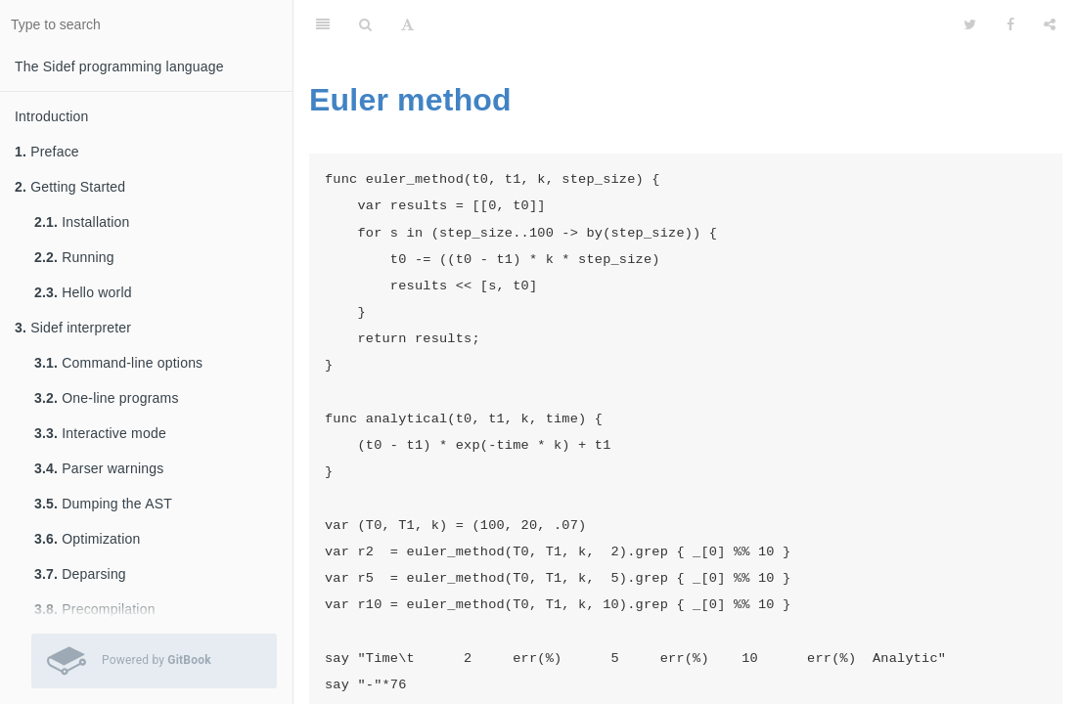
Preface (47, 151)
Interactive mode (100, 433)
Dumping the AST (103, 503)
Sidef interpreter (73, 327)
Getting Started (70, 187)
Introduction (52, 116)
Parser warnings (98, 468)
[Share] (1049, 24)
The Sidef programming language (119, 66)
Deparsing (80, 574)
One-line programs (106, 398)
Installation (82, 222)
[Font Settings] (407, 24)
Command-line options (118, 363)
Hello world (83, 292)
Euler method (410, 99)
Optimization (87, 539)
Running (74, 257)
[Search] (365, 24)
